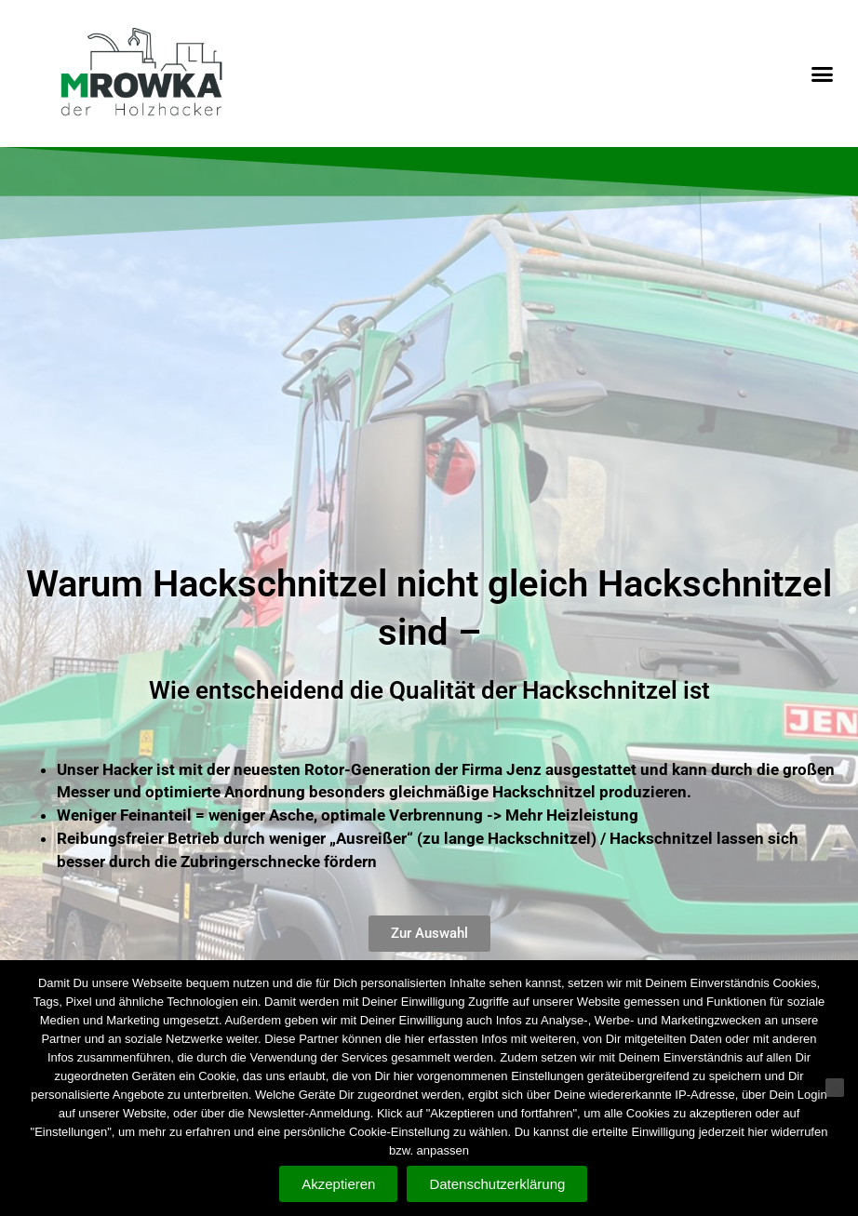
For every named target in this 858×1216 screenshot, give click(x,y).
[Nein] (834, 1088)
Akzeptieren (338, 1184)
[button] (821, 74)
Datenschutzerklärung (498, 1184)
